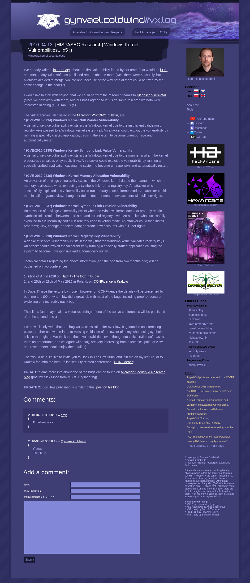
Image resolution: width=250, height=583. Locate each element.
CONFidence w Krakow (111, 281)
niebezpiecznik (198, 337)
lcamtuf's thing (198, 314)
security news (197, 351)
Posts (189, 373)
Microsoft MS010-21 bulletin (97, 115)
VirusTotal (158, 95)
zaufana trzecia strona (202, 333)
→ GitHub (196, 137)
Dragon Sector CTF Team (206, 294)
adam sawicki (197, 365)
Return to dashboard (201, 79)
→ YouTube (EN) (200, 118)
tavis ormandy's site (201, 324)
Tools (190, 109)
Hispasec (144, 95)
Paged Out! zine (206, 265)
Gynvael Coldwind (73, 441)
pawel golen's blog (200, 328)
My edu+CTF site (205, 167)
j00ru (164, 70)
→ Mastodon (197, 128)
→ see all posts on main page (205, 445)
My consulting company (205, 205)
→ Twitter (195, 132)
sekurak (193, 342)
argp (64, 415)
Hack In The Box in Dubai (80, 276)
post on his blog (107, 387)
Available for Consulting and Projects (97, 32)
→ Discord (195, 123)
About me (193, 105)
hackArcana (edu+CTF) (151, 32)
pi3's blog (194, 319)
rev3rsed (194, 355)
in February (61, 70)
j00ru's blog (196, 310)
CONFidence (123, 362)
